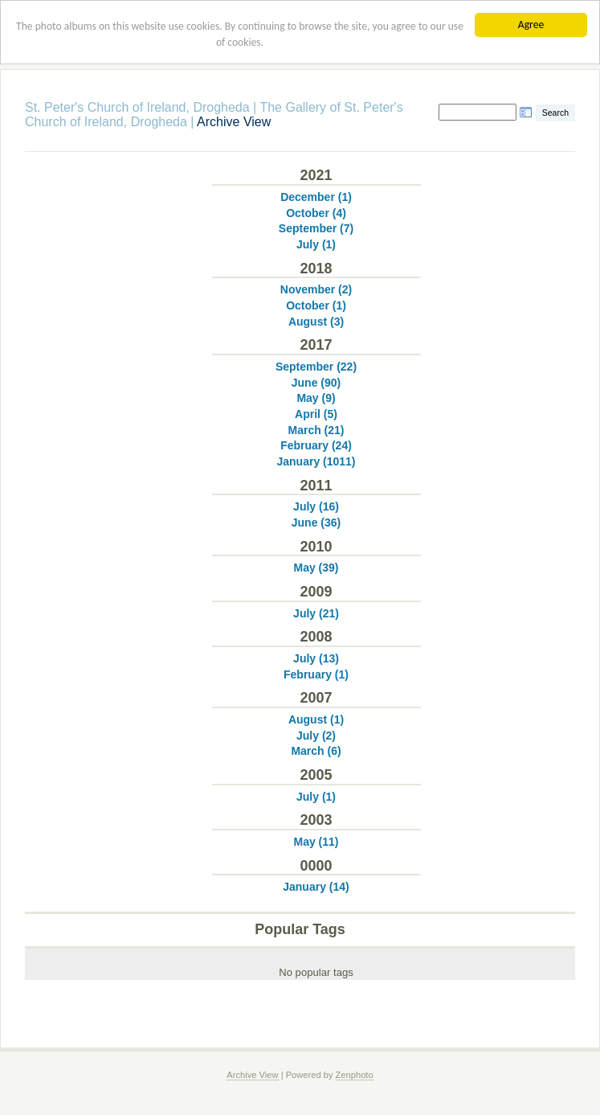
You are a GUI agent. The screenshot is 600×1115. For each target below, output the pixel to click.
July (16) (316, 506)
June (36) (316, 522)
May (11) (315, 841)
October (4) (316, 213)
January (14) (316, 886)
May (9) (315, 397)
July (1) (316, 244)
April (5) (316, 414)
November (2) (316, 289)
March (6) (316, 750)
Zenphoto (354, 1075)
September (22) (316, 366)
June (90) (316, 382)
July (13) (316, 658)
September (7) (316, 228)
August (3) (316, 321)
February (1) (316, 674)
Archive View (252, 1075)
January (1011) (315, 461)
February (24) (316, 445)
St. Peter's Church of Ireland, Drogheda (137, 107)
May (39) (315, 567)
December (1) (316, 197)
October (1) (316, 305)
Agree (531, 24)
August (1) (316, 719)
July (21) (316, 613)
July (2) (316, 735)
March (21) (316, 430)
